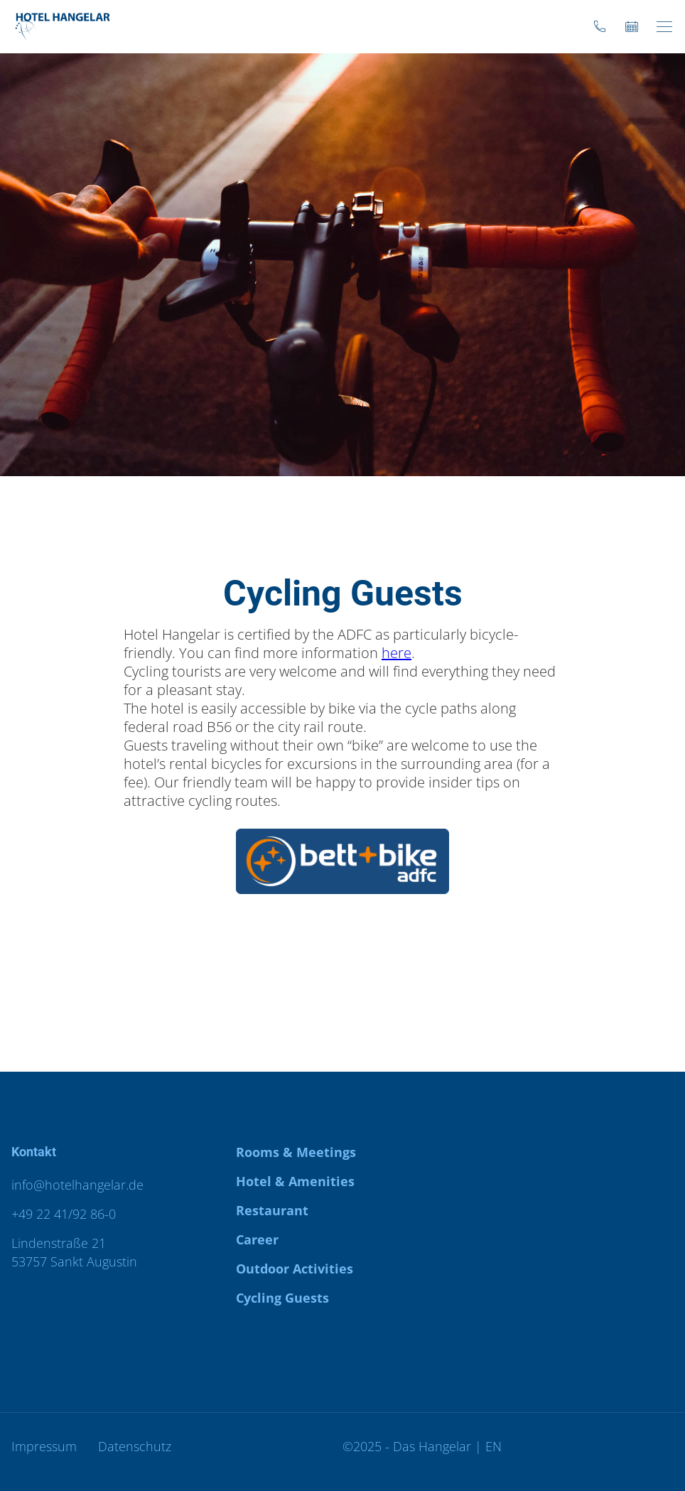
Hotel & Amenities (295, 1181)
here (396, 652)
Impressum (44, 1446)
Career (257, 1239)
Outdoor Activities (294, 1268)
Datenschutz (134, 1446)
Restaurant (272, 1210)
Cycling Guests (282, 1297)
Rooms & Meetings (296, 1152)
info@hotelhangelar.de (77, 1184)
